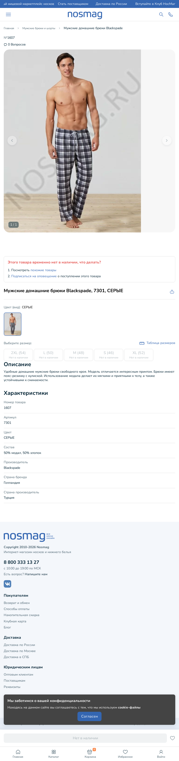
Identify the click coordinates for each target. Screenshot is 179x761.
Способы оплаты (16, 609)
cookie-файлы (129, 707)
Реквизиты (12, 687)
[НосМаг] (85, 14)
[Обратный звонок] (170, 14)
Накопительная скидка (21, 615)
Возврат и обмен (17, 603)
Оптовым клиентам (18, 674)
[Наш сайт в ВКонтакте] (7, 584)
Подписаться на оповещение (34, 276)
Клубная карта (15, 621)
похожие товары (43, 270)
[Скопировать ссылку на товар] (171, 292)
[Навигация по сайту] (8, 14)
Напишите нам (36, 574)
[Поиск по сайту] (161, 14)
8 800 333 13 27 (21, 562)
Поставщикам (14, 680)
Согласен (89, 716)
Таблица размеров (157, 343)
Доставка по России (111, 4)
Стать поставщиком (73, 4)
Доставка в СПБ (16, 657)
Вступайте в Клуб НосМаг (155, 4)
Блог (7, 627)
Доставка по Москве (20, 651)
